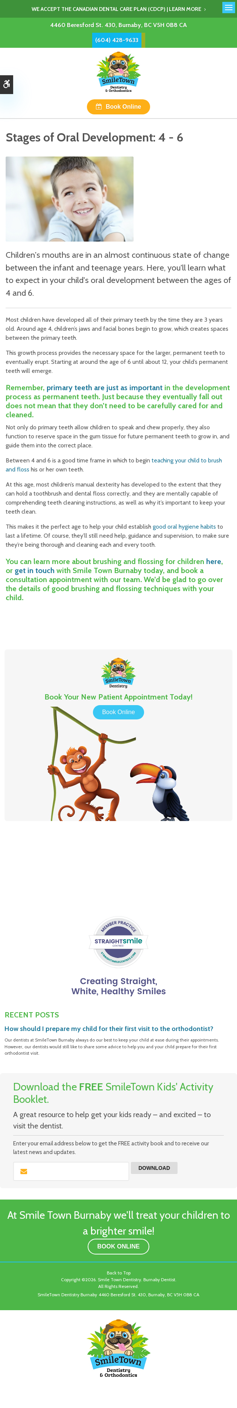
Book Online (123, 106)
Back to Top (119, 1273)
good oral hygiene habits (184, 526)
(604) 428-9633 (116, 40)
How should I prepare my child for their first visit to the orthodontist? (109, 1029)
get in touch (35, 570)
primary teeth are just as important (105, 387)
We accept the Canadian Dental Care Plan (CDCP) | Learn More (116, 9)
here (213, 561)
